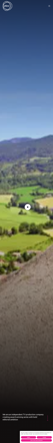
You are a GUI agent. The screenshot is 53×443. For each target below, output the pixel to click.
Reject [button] (28, 437)
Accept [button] (44, 437)
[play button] (27, 207)
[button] (49, 6)
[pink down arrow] (47, 418)
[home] (8, 6)
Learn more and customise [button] (36, 440)
